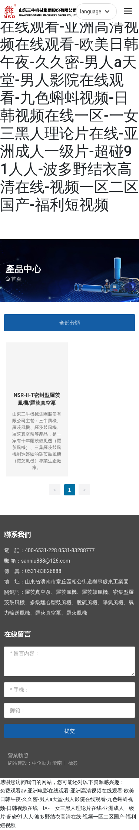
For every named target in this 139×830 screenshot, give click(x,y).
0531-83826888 (43, 571)
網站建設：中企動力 (29, 763)
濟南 (57, 763)
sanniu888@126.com (45, 561)
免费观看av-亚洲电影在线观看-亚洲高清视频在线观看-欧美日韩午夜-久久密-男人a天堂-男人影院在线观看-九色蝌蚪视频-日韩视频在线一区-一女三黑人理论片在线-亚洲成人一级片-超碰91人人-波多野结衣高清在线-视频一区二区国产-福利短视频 (69, 107)
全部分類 (69, 323)
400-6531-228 (41, 550)
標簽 (73, 763)
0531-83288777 (76, 550)
